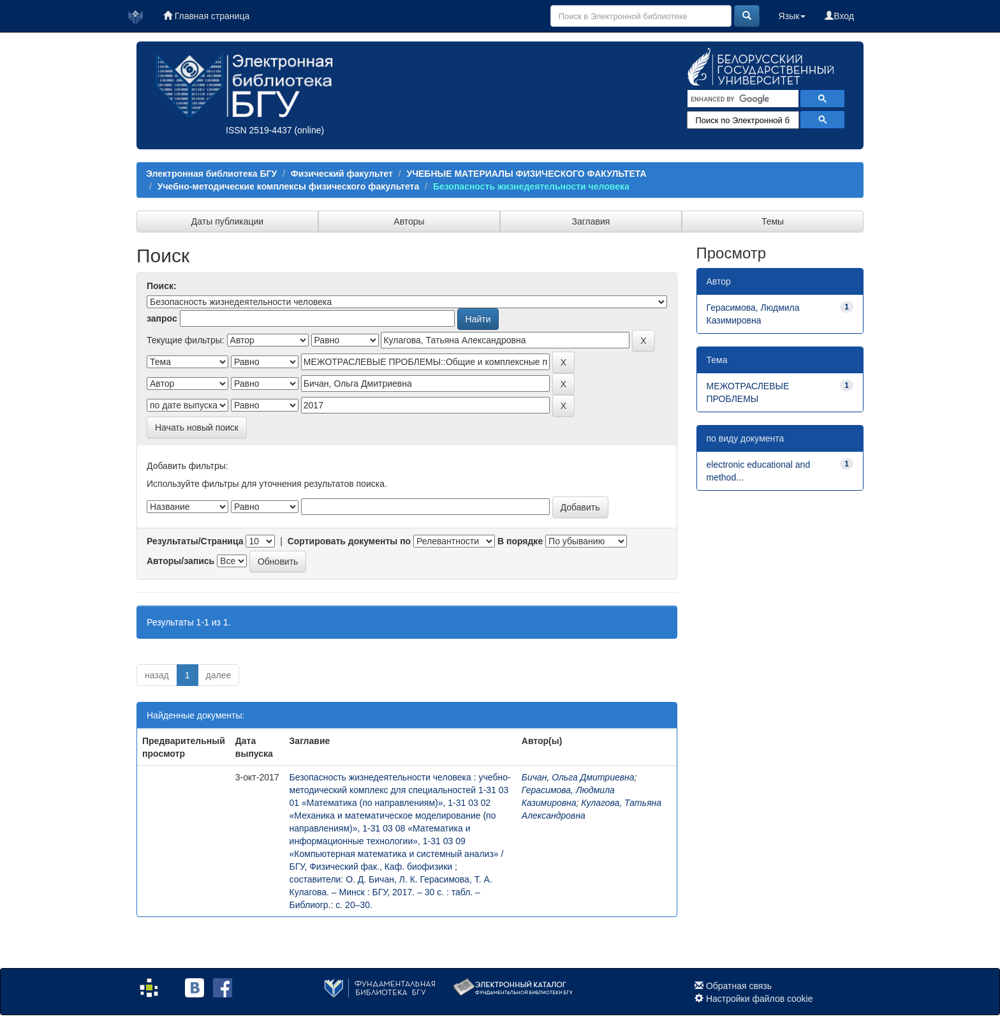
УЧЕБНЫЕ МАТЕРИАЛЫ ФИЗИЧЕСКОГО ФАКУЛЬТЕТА (526, 173)
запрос (162, 318)
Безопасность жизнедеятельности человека (531, 186)
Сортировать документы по (349, 541)
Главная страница (206, 16)
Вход (839, 16)
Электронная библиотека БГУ (211, 173)
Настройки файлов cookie (759, 999)
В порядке (520, 541)
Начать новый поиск (197, 427)
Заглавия (591, 221)
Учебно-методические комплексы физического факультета (288, 186)
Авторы (408, 221)
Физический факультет (342, 173)
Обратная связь (739, 986)
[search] (742, 99)
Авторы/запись (180, 561)
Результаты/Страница (195, 541)
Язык (792, 16)
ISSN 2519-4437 (259, 130)
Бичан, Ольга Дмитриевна (578, 777)
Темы (772, 221)
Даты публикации (227, 221)
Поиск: (162, 286)
